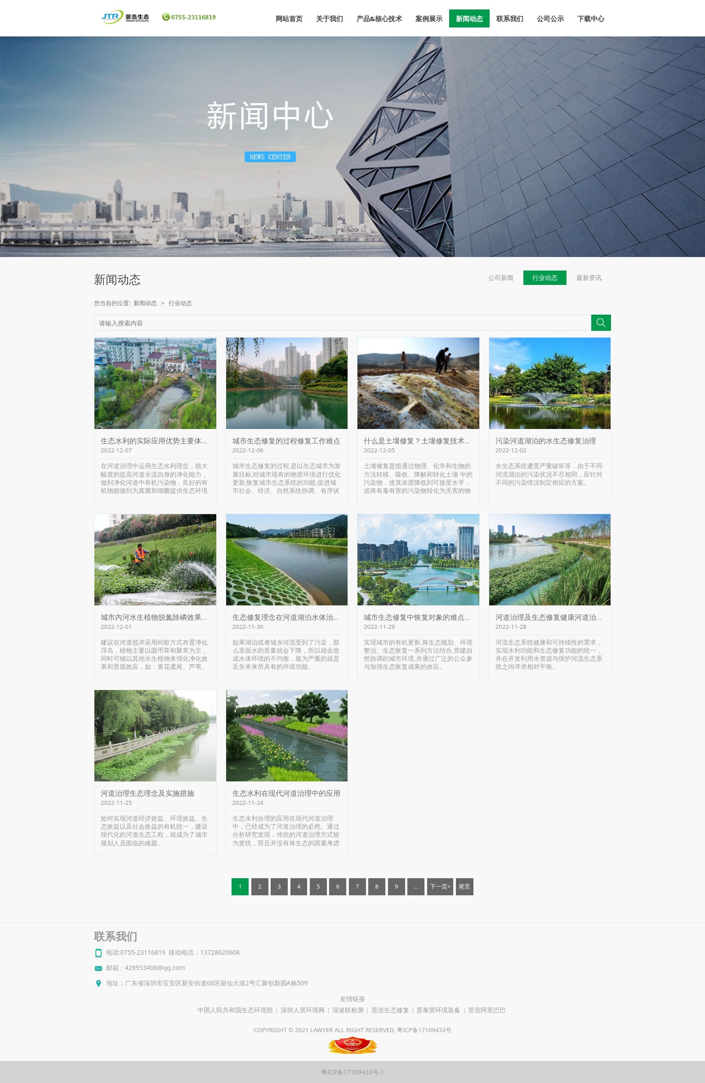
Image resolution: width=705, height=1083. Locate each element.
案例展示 (428, 18)
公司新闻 (500, 277)
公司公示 (550, 18)
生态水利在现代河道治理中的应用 (286, 793)
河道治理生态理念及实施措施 (147, 793)
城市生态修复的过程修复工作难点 (286, 441)
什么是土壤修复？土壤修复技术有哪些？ (428, 441)
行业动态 (545, 277)
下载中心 (590, 18)
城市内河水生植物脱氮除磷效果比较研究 (165, 617)
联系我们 (509, 18)
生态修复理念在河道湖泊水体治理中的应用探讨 (308, 617)
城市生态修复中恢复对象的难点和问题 (425, 617)
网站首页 (289, 18)
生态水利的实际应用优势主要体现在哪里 (165, 441)
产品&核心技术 (379, 18)
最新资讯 (589, 277)
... (416, 886)
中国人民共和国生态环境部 (235, 1010)
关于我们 (329, 18)
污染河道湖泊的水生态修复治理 (545, 441)
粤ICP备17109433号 (424, 1030)
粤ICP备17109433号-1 (352, 1072)
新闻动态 (469, 18)
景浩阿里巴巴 (487, 1010)
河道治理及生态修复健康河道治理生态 (556, 617)
